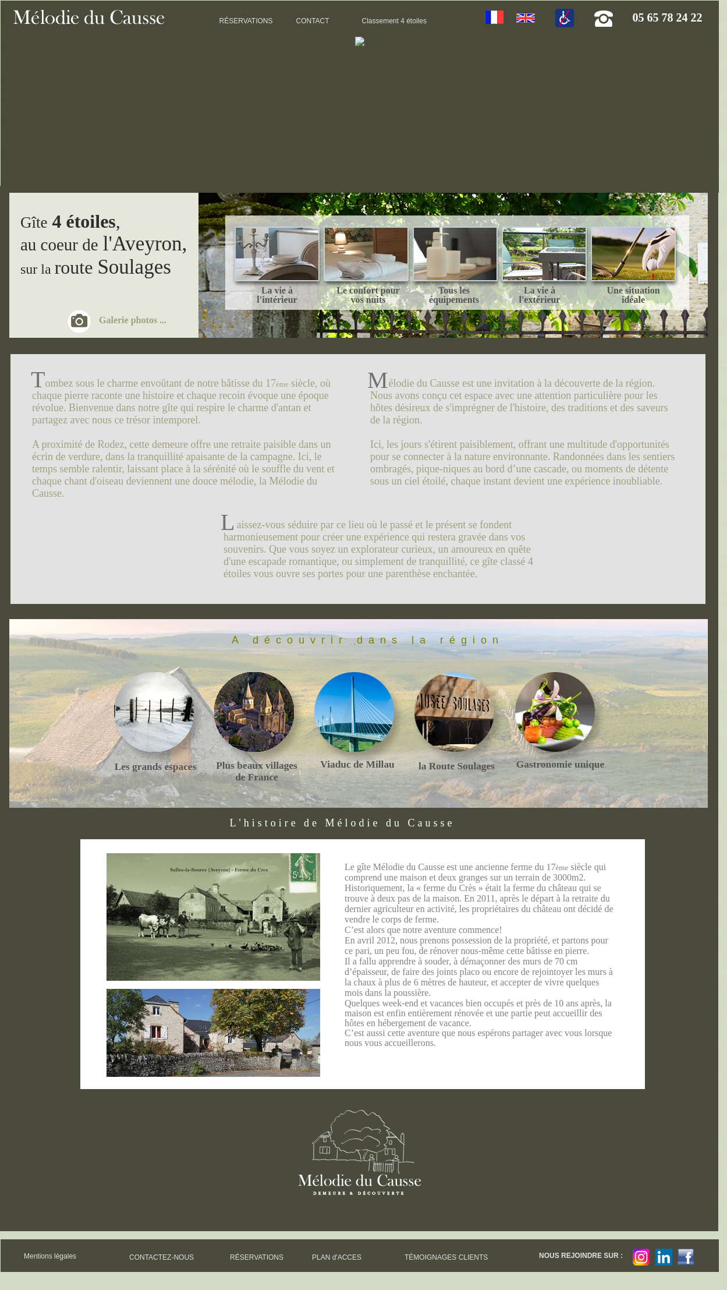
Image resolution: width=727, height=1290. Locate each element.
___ (275, 255)
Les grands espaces (156, 766)
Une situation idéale (633, 295)
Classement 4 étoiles (394, 21)
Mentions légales (50, 1256)
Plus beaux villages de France (256, 771)
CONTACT (312, 21)
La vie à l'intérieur (277, 295)
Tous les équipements (454, 295)
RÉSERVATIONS (246, 21)
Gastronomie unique (560, 764)
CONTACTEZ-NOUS (161, 1257)
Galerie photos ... (132, 320)
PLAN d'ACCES (336, 1257)
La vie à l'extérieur (539, 295)
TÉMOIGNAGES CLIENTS (446, 1257)
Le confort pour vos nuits (367, 295)
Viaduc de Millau (357, 764)
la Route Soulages (457, 766)
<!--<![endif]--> (360, 109)
